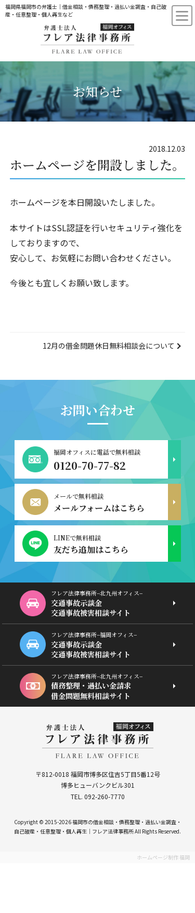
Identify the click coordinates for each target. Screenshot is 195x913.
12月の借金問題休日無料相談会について (109, 345)
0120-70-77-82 (90, 465)
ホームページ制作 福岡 (163, 857)
